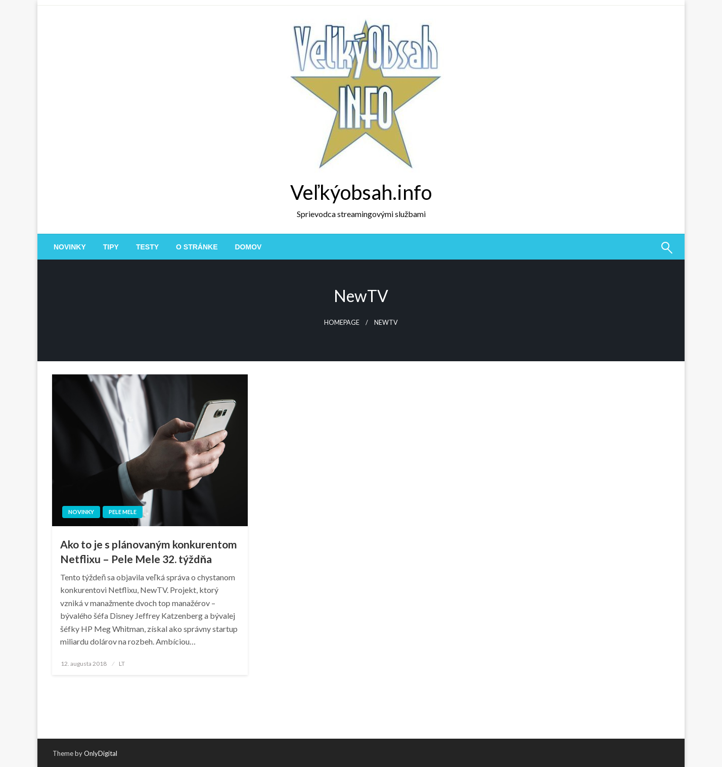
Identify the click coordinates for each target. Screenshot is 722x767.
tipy (111, 247)
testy (147, 247)
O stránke (196, 247)
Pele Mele (123, 511)
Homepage (341, 322)
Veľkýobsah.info (361, 192)
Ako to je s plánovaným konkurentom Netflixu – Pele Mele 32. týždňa (148, 551)
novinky (70, 247)
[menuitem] (70, 247)
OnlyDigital (100, 753)
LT (122, 663)
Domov (248, 247)
